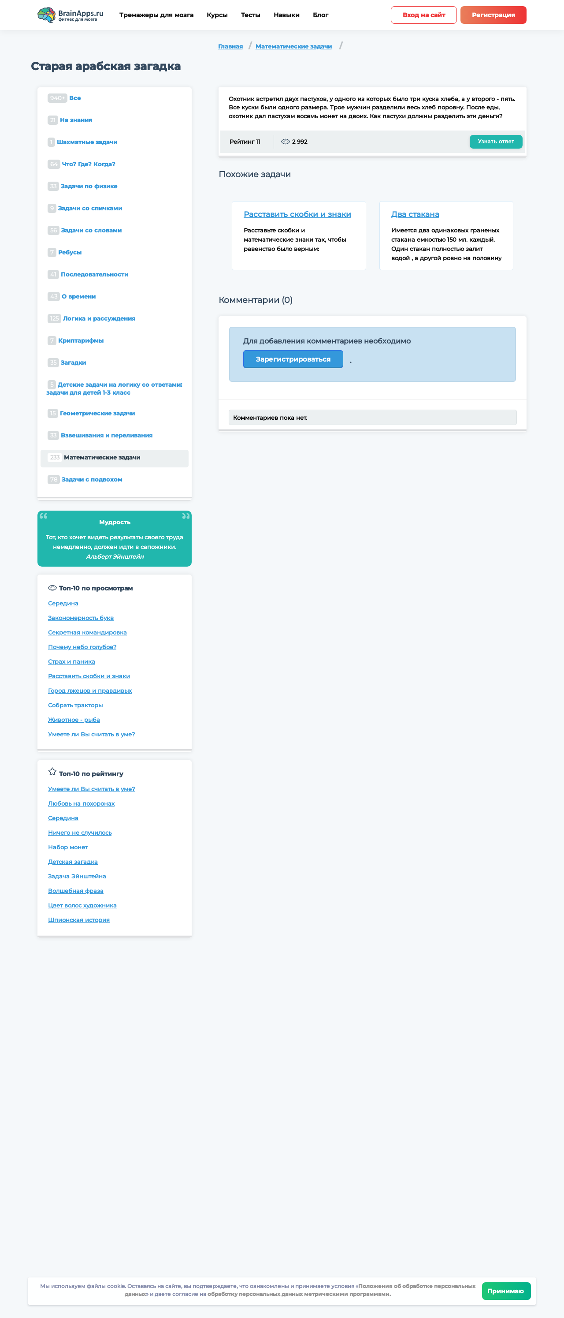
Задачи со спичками (85, 208)
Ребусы (65, 252)
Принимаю (506, 1291)
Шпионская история (79, 919)
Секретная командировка (87, 632)
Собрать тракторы (75, 705)
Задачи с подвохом (85, 479)
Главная (230, 46)
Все (64, 98)
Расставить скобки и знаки (89, 676)
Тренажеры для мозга (156, 15)
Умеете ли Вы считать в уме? (91, 734)
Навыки (287, 15)
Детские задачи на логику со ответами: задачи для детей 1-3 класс (114, 388)
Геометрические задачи (91, 413)
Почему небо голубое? (82, 646)
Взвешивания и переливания (100, 435)
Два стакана (415, 214)
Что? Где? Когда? (81, 164)
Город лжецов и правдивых (90, 690)
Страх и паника (71, 661)
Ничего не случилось (79, 832)
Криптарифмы (76, 340)
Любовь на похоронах (81, 803)
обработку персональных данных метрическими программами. (298, 1294)
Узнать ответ (496, 141)
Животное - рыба (74, 719)
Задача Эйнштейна (77, 876)
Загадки (67, 362)
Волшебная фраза (76, 890)
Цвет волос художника (82, 905)
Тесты (250, 15)
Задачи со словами (85, 230)
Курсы (217, 15)
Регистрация (493, 15)
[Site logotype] (70, 15)
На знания (70, 120)
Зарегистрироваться (293, 359)
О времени (72, 296)
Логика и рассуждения (91, 318)
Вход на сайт (424, 15)
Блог (320, 15)
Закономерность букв (81, 617)
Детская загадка (73, 861)
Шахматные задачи (82, 142)
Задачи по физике (82, 186)
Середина (63, 603)
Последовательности (88, 274)
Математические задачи (294, 46)
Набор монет (68, 847)
